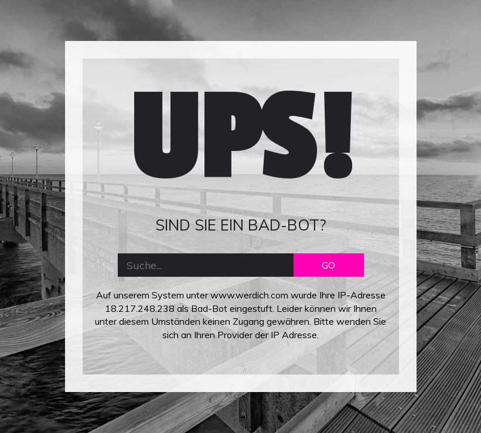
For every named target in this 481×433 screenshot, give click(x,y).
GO (328, 265)
